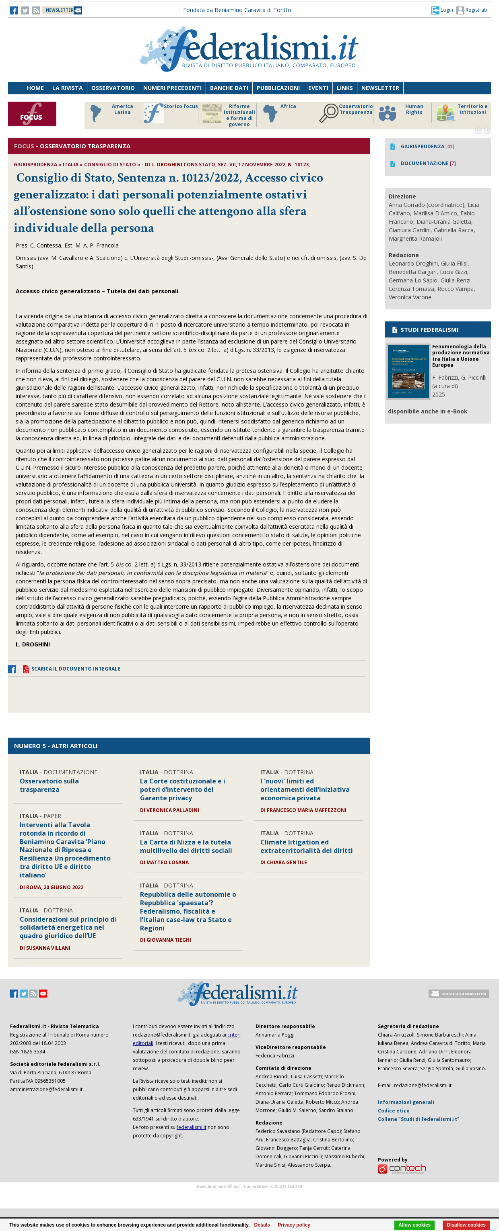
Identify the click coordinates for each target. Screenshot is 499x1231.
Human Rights (400, 113)
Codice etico (394, 1110)
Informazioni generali (406, 1102)
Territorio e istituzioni (461, 113)
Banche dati (229, 88)
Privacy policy (294, 1225)
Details (262, 1225)
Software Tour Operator (249, 1196)
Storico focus (171, 113)
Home (35, 88)
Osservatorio (113, 88)
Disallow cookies (466, 1225)
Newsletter (380, 88)
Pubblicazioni (278, 88)
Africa (278, 113)
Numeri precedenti (172, 88)
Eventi (318, 88)
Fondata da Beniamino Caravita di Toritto (237, 10)
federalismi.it (191, 1127)
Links (345, 88)
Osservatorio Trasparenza (346, 113)
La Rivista (67, 88)
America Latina (109, 113)
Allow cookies (414, 1225)
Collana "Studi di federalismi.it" (419, 1119)
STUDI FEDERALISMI (425, 329)
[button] (442, 10)
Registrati (471, 10)
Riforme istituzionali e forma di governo (228, 115)
